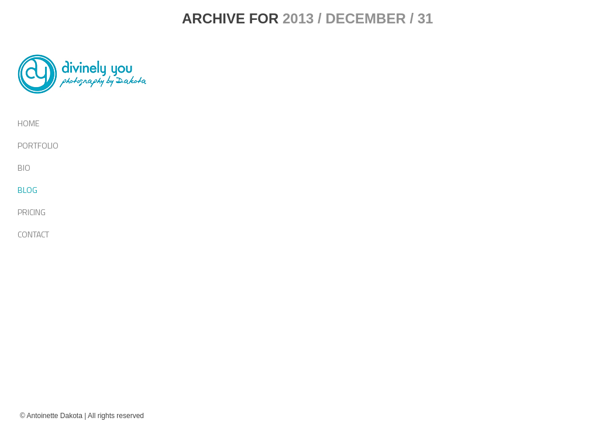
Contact (33, 234)
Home (28, 123)
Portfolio (38, 145)
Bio (24, 167)
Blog (27, 190)
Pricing (32, 212)
